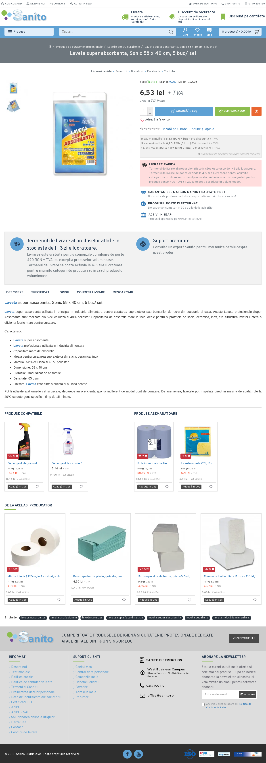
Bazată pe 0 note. (174, 129)
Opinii (64, 292)
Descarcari (123, 292)
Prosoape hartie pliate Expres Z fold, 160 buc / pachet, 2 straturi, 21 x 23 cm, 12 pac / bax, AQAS (232, 576)
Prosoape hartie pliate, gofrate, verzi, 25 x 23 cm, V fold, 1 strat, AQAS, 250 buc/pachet (101, 576)
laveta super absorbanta (165, 618)
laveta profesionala (64, 618)
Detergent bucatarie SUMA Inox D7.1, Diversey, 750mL (69, 463)
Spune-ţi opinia (203, 129)
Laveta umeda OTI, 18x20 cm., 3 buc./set (198, 463)
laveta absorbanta (33, 618)
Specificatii (41, 292)
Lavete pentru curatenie (123, 47)
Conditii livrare (91, 292)
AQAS (172, 82)
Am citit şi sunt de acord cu (226, 706)
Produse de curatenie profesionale (79, 47)
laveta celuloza (92, 618)
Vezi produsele (244, 638)
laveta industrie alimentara (231, 618)
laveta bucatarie (197, 618)
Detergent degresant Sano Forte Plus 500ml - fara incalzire (25, 463)
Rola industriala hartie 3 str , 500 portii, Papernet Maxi (154, 463)
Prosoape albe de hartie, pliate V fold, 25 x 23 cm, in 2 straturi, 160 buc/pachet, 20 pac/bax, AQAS (166, 576)
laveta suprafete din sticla (125, 618)
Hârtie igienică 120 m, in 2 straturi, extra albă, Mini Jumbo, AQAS (36, 576)
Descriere (14, 292)
